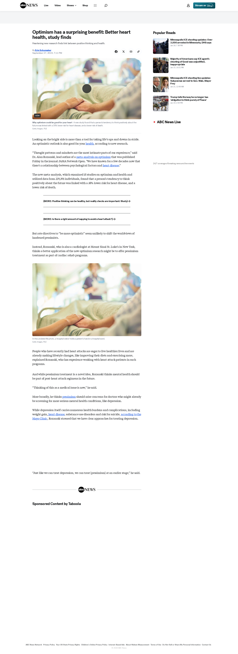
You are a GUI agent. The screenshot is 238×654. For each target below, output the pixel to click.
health (90, 145)
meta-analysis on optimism (93, 158)
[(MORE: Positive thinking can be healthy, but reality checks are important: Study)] (86, 203)
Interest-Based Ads (117, 646)
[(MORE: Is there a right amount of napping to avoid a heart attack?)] (86, 221)
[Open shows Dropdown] (71, 5)
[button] (105, 5)
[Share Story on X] (122, 53)
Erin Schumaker (43, 51)
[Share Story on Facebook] (115, 53)
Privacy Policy (49, 646)
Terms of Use (156, 646)
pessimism (69, 398)
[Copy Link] (138, 53)
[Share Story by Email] (130, 53)
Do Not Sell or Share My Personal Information (181, 646)
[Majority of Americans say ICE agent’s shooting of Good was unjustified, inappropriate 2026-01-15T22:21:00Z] (183, 66)
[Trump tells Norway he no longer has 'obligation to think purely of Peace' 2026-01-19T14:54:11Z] (183, 104)
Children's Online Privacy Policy (94, 646)
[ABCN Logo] (29, 5)
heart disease (111, 167)
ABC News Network (34, 646)
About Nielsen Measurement (137, 646)
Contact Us (206, 646)
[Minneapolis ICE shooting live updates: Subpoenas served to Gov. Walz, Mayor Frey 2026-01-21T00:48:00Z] (183, 85)
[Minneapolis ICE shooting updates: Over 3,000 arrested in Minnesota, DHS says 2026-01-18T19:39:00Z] (183, 47)
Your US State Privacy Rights (68, 646)
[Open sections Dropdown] (95, 5)
